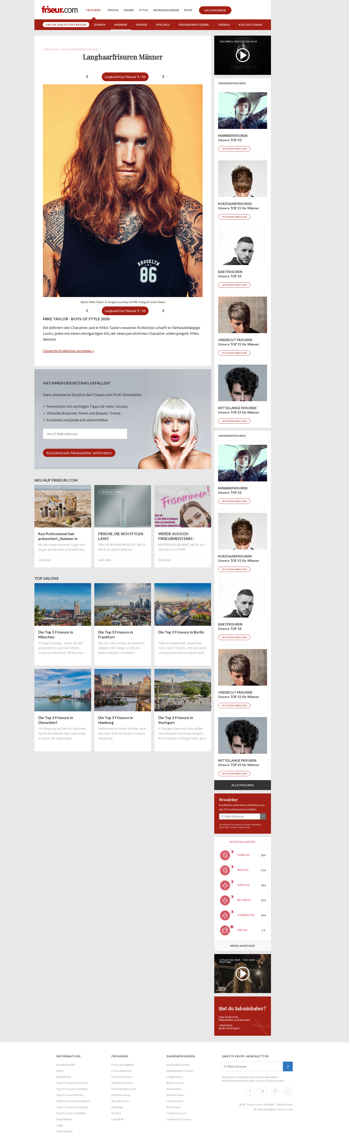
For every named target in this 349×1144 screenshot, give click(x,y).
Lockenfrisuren (177, 1113)
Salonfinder (215, 10)
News (60, 1071)
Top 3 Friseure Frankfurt (72, 1089)
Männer (120, 24)
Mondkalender (166, 10)
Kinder (141, 24)
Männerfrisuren (122, 1083)
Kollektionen (250, 24)
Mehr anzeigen (242, 945)
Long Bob (117, 1119)
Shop (188, 10)
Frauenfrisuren (121, 1077)
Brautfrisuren (120, 1101)
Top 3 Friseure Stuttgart (71, 1113)
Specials (163, 24)
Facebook (250, 1091)
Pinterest (275, 1091)
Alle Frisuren (242, 785)
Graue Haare (175, 1101)
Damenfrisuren (181, 1056)
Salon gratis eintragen (66, 24)
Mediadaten (64, 1119)
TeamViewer (64, 1131)
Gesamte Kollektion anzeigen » (68, 350)
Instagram (288, 1091)
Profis (113, 10)
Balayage (117, 1107)
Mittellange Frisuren (180, 1071)
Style (143, 10)
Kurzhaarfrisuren (178, 1064)
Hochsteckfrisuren (123, 1089)
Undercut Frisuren (179, 1119)
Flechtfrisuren (120, 1095)
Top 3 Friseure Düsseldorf (73, 1101)
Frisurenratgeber (194, 24)
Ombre (116, 1113)
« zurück (87, 76)
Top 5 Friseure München (72, 1083)
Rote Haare (174, 1107)
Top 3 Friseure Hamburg (71, 1107)
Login (59, 1125)
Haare (129, 10)
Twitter (263, 1091)
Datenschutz (244, 827)
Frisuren (93, 10)
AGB (242, 1104)
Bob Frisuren (175, 1083)
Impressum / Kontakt (260, 1104)
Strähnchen (174, 1089)
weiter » (163, 76)
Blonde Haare (175, 1095)
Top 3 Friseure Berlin (69, 1095)
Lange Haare (175, 1077)
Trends (224, 24)
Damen (99, 24)
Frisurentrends (121, 1071)
